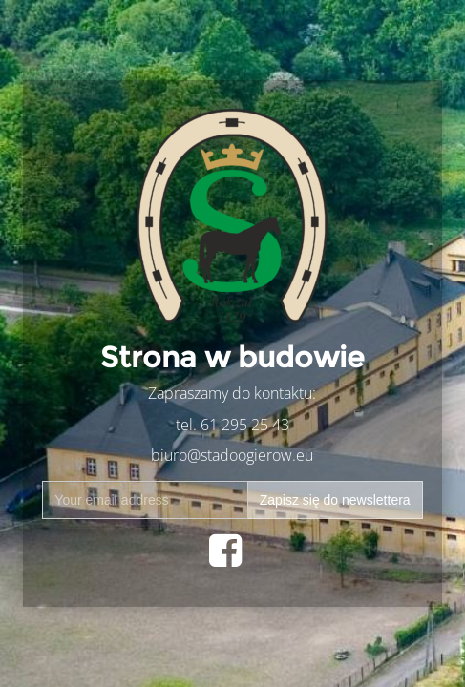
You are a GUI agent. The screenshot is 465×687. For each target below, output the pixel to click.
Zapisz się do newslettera (335, 500)
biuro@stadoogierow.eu (232, 455)
